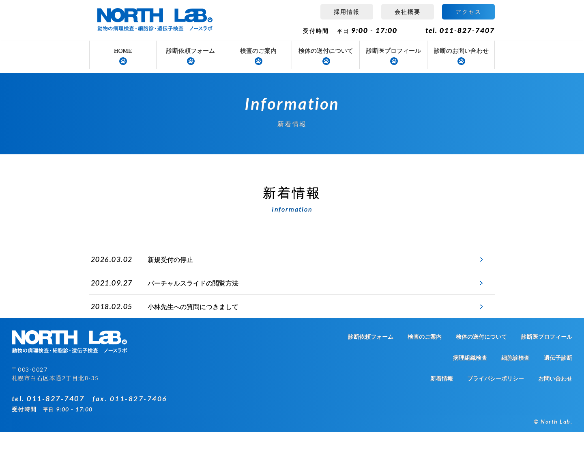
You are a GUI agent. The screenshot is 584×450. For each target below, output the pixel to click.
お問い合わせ (555, 397)
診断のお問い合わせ (461, 51)
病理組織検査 (470, 376)
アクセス (468, 11)
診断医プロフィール (393, 51)
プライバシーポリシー (495, 397)
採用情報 (347, 11)
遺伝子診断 (558, 376)
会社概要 (408, 11)
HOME (123, 51)
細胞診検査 (515, 376)
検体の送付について (325, 51)
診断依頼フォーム (190, 51)
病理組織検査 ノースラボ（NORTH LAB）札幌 (156, 20)
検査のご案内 (258, 51)
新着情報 (441, 397)
